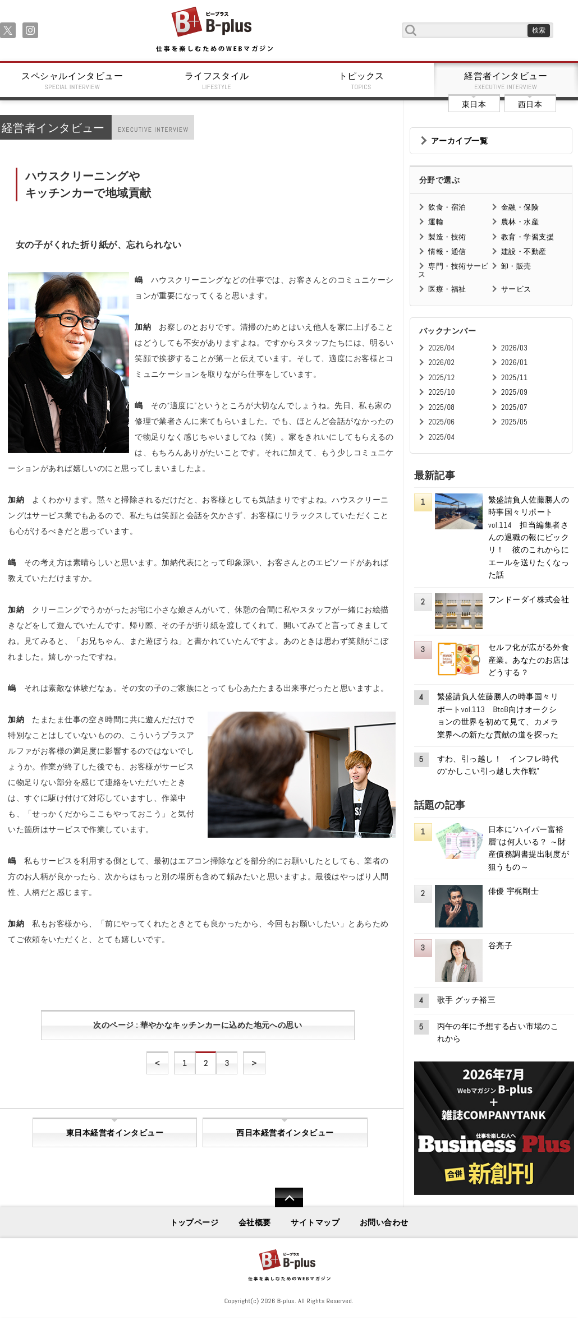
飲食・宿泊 (447, 207)
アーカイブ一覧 (459, 141)
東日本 (474, 104)
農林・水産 (520, 222)
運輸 (435, 222)
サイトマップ (315, 1222)
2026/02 (441, 362)
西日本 (530, 104)
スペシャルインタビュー (72, 80)
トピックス (361, 80)
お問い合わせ (384, 1222)
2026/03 (514, 348)
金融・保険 (520, 207)
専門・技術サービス (453, 270)
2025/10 (441, 392)
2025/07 (514, 407)
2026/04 (441, 348)
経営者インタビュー (506, 80)
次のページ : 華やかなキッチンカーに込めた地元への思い (197, 1025)
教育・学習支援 (527, 237)
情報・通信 (447, 251)
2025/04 (441, 437)
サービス (516, 289)
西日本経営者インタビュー (284, 1133)
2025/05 (514, 422)
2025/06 (441, 422)
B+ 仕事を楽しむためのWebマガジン (214, 30)
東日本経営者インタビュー (114, 1133)
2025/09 (514, 392)
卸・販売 (516, 266)
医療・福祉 (447, 289)
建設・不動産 (524, 251)
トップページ (194, 1222)
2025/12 (441, 377)
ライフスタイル (217, 80)
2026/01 (514, 362)
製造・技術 (447, 237)
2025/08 (441, 407)
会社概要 (254, 1222)
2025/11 (514, 377)
